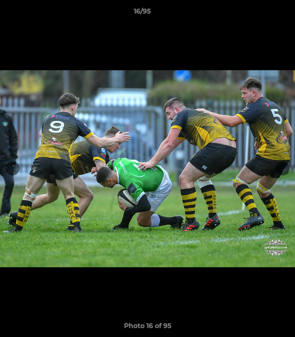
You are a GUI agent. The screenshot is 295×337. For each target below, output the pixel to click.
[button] (261, 13)
